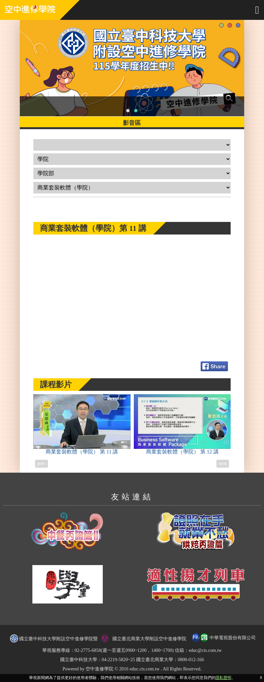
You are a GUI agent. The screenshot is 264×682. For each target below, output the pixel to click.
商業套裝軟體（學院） (82, 424)
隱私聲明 (223, 677)
